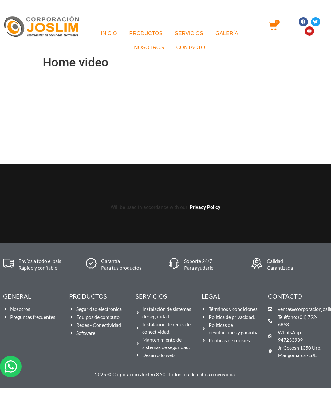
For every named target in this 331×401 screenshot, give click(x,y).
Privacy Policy (205, 207)
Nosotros (149, 47)
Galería (226, 33)
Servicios (189, 33)
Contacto (190, 47)
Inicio (109, 33)
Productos (146, 33)
